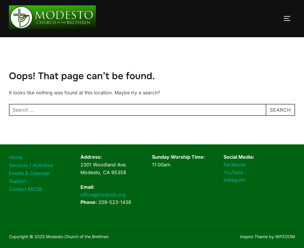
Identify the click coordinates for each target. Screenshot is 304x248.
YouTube (233, 172)
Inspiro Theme (254, 236)
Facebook (235, 165)
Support (18, 181)
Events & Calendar (29, 173)
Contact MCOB (25, 189)
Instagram (235, 180)
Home (15, 157)
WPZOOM (285, 236)
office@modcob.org (103, 195)
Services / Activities (31, 165)
